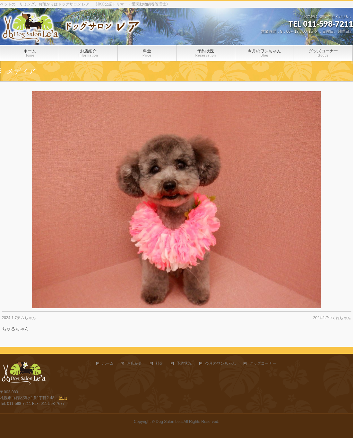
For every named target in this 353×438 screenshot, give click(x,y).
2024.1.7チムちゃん (19, 318)
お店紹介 (134, 364)
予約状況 (184, 364)
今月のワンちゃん (220, 364)
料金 (159, 364)
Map (63, 398)
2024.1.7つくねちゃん (332, 318)
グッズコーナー (262, 364)
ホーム (108, 364)
